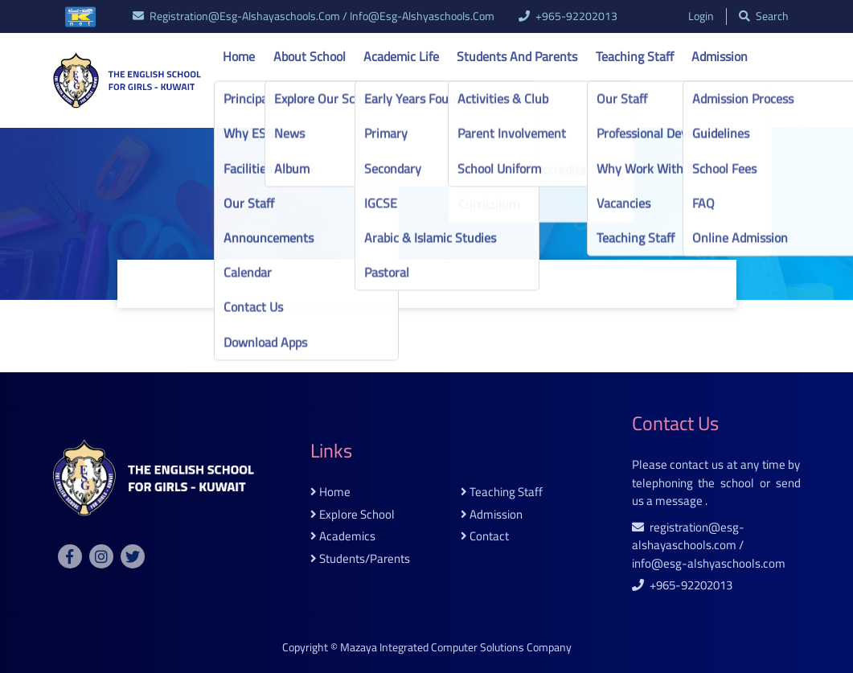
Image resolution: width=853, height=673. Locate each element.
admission (492, 515)
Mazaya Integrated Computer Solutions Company (456, 647)
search (764, 16)
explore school (352, 515)
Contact (244, 97)
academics (342, 536)
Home (239, 56)
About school (309, 56)
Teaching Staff (635, 56)
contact (485, 536)
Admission (719, 56)
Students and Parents (517, 56)
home (330, 492)
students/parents (360, 559)
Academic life (401, 56)
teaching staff (502, 492)
